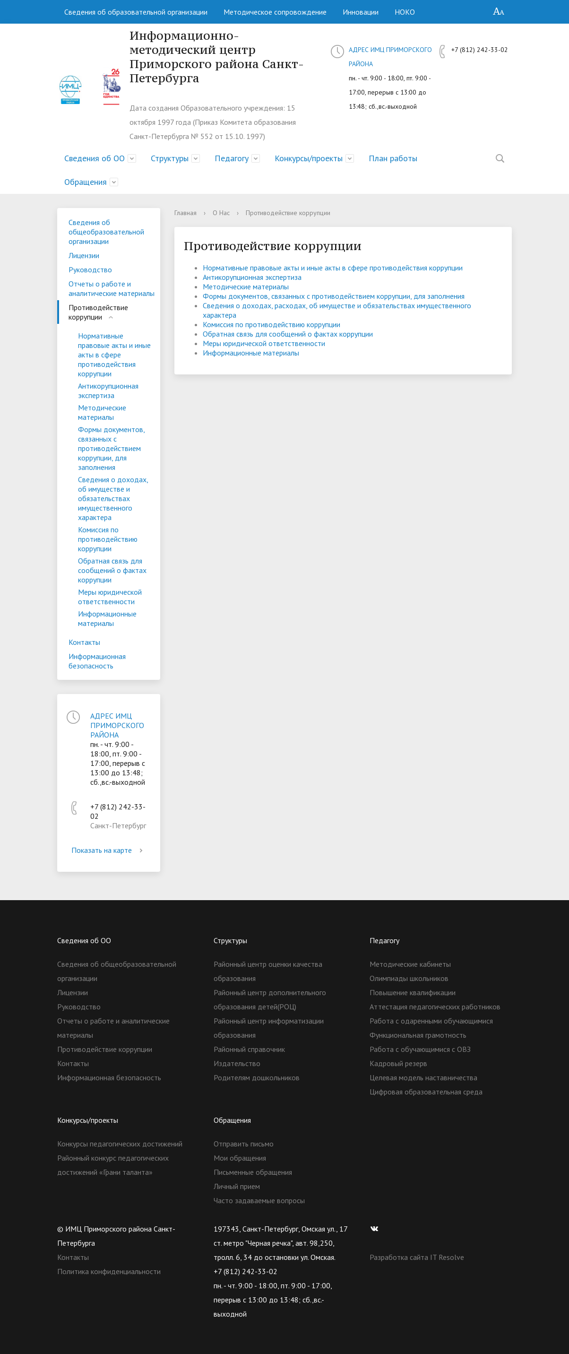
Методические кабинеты (410, 964)
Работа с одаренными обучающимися (431, 1020)
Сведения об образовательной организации (135, 12)
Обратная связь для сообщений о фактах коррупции (112, 570)
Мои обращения (240, 1158)
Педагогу (232, 158)
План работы (393, 158)
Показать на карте (108, 850)
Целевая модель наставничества (423, 1077)
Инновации (361, 12)
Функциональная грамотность (418, 1035)
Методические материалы (102, 412)
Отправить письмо (244, 1143)
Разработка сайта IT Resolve (417, 1257)
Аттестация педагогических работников (435, 1006)
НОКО (405, 12)
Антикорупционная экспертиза (108, 390)
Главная (185, 212)
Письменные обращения (253, 1172)
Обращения (85, 181)
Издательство (237, 1063)
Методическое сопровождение (275, 12)
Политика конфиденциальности (109, 1271)
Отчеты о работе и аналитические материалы (112, 288)
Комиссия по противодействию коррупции (108, 539)
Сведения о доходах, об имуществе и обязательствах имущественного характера (113, 498)
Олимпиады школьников (409, 978)
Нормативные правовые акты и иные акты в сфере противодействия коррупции (114, 354)
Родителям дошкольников (257, 1077)
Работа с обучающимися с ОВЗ (420, 1049)
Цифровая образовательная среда (426, 1091)
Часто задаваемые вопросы (259, 1200)
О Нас (221, 212)
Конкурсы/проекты (309, 158)
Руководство (90, 269)
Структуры (170, 158)
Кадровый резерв (398, 1063)
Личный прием (237, 1186)
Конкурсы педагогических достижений (119, 1143)
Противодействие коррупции (98, 312)
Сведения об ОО (94, 158)
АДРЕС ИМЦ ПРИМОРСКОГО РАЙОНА (117, 725)
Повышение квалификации (413, 992)
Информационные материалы (107, 618)
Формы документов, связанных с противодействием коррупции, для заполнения (111, 448)
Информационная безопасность (97, 660)
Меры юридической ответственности (110, 596)
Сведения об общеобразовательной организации (106, 231)
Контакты (84, 642)
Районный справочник (249, 1049)
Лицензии (84, 255)
